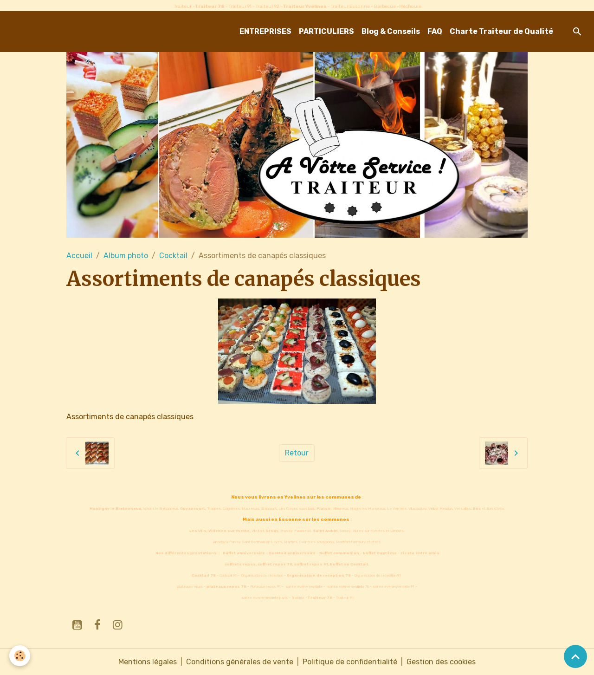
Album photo (125, 255)
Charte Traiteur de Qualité (501, 31)
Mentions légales (147, 661)
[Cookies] (19, 655)
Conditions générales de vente (239, 661)
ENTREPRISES (265, 31)
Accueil (79, 255)
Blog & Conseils (391, 31)
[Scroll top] (575, 656)
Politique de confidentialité (350, 661)
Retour (297, 452)
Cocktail (173, 255)
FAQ (434, 31)
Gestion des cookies (441, 661)
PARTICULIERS (326, 31)
